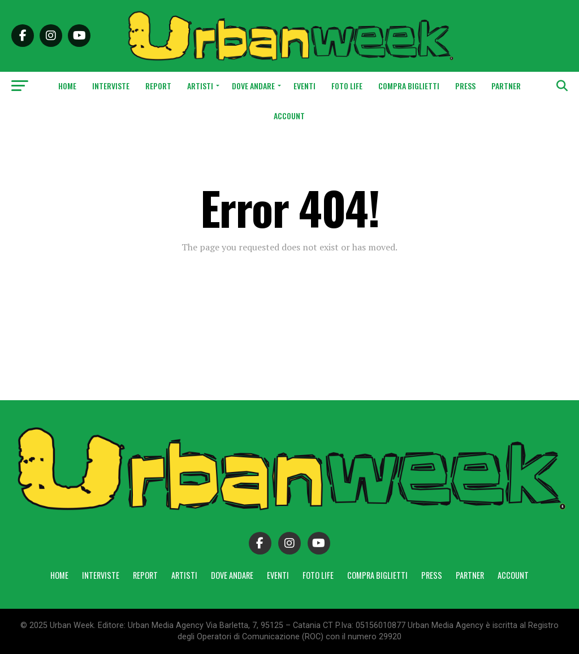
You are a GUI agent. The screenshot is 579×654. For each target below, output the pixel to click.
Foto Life (346, 86)
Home (67, 86)
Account (289, 116)
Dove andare (253, 86)
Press (465, 86)
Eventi (304, 86)
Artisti (200, 86)
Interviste (110, 86)
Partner (506, 86)
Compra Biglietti (408, 86)
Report (158, 86)
